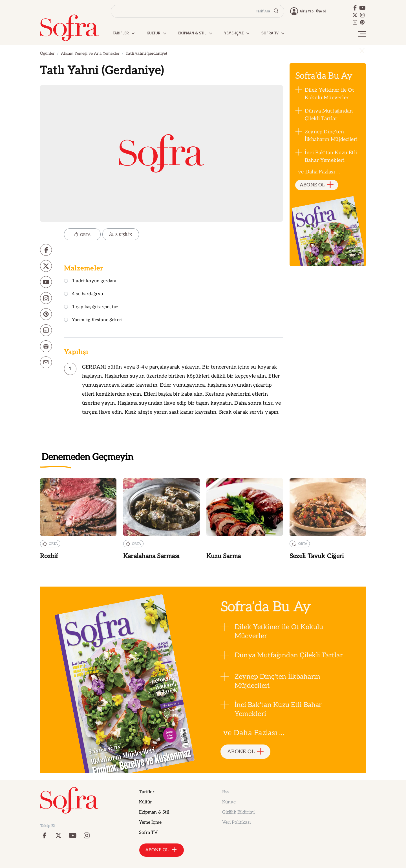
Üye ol (321, 11)
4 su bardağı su (83, 294)
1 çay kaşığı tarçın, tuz (91, 307)
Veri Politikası (236, 822)
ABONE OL (317, 185)
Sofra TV (148, 832)
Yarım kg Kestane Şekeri (93, 320)
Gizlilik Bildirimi (238, 812)
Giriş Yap (307, 11)
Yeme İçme (150, 822)
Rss (225, 792)
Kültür (145, 802)
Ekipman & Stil (154, 812)
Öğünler (47, 53)
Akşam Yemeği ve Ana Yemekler (90, 53)
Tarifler (147, 792)
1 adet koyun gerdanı (90, 281)
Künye (229, 802)
